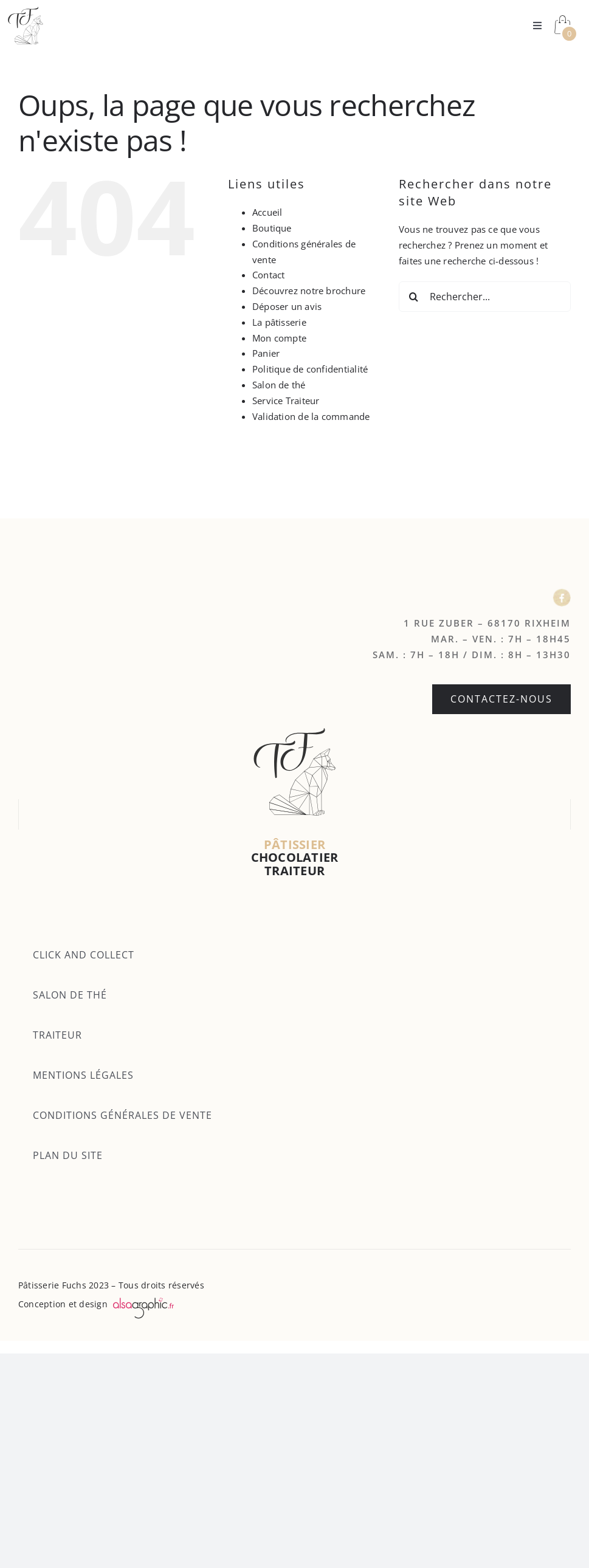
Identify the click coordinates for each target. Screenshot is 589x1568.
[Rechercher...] (485, 296)
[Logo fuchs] (25, 10)
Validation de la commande (311, 416)
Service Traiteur (286, 400)
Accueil (267, 212)
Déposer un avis (287, 306)
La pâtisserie (279, 322)
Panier (266, 353)
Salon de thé (279, 385)
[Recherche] (414, 296)
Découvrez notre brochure (308, 290)
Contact (268, 275)
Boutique (272, 228)
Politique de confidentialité (310, 369)
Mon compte (279, 338)
